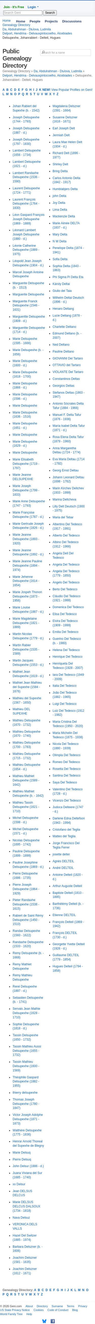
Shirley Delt (60, 164)
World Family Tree (11, 1314)
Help (29, 1314)
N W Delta (60, 241)
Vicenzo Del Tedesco (67, 800)
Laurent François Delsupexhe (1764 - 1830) (26, 204)
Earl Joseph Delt (64, 128)
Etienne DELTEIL (64, 915)
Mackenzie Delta (64, 216)
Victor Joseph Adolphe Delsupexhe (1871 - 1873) (28, 1119)
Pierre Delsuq (22, 1159)
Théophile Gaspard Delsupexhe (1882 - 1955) (26, 1082)
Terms (70, 1306)
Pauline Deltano (63, 351)
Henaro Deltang (63, 308)
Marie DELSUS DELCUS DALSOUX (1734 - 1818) (26, 1206)
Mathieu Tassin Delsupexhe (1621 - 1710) (26, 807)
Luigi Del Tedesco (65, 704)
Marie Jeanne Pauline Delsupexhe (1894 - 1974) (27, 565)
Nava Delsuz (21, 1217)
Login (32, 7)
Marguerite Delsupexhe (28, 294)
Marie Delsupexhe (25, 405)
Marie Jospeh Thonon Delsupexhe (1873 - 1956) (27, 596)
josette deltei (61, 854)
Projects (51, 21)
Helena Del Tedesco (66, 650)
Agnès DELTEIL (63, 861)
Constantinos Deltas (66, 379)
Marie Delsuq (22, 1152)
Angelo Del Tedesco (66, 582)
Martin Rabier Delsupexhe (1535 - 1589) (26, 649)
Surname (57, 1306)
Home (20, 21)
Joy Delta (59, 203)
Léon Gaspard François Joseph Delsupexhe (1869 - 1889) (28, 219)
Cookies (38, 1309)
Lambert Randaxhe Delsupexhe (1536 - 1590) (26, 177)
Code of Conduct (57, 1309)
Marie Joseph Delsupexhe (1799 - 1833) (26, 490)
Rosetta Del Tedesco (67, 769)
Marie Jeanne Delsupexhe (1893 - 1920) (26, 539)
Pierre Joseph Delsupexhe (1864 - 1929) (26, 889)
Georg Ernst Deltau (66, 470)
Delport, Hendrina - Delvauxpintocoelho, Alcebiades (37, 33)
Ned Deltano (61, 344)
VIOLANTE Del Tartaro (68, 372)
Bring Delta (60, 171)
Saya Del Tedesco (65, 782)
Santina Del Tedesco (67, 775)
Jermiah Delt (61, 135)
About (29, 1306)
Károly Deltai (61, 284)
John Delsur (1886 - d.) (28, 1166)
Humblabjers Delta (65, 189)
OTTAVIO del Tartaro (67, 365)
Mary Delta (60, 234)
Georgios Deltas (63, 386)
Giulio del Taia (62, 291)
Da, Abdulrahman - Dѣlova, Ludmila (58, 71)
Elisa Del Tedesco (65, 614)
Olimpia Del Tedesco (67, 755)
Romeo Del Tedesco (66, 762)
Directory (42, 1306)
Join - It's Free (14, 7)
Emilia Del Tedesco (66, 632)
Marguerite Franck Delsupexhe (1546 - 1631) (26, 305)
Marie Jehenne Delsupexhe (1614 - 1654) (26, 581)
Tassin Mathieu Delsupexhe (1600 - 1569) (26, 1066)
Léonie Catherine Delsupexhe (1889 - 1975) (26, 250)
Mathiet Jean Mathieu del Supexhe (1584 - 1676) (27, 687)
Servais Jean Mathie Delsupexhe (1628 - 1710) (26, 1013)
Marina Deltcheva (64, 499)
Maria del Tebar (63, 517)
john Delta (59, 196)
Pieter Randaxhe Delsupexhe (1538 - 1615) (26, 904)
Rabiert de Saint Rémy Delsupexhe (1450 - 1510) (28, 920)
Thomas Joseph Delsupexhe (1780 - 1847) (26, 1104)
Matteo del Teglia (64, 836)
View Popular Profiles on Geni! (67, 90)
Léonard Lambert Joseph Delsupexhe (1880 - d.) (26, 234)
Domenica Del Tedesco (68, 607)
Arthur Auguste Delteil (67, 886)
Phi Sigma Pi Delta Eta (68, 277)
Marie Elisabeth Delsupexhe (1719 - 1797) (26, 464)
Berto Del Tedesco (65, 589)
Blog (75, 1309)
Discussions (72, 21)
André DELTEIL (63, 868)
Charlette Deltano (64, 327)
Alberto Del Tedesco (66, 535)
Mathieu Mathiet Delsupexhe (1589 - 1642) (26, 780)
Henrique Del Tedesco (68, 656)
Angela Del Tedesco (66, 564)
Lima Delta (60, 209)
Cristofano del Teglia (66, 829)
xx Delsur (19, 1184)
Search (50, 13)
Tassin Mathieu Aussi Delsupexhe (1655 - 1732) (27, 1051)
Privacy (82, 1306)
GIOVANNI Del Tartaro (68, 358)
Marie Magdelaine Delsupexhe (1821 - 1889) (26, 623)
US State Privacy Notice (15, 1309)
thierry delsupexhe (25, 1092)
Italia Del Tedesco (65, 686)
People (35, 21)
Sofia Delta (60, 259)
